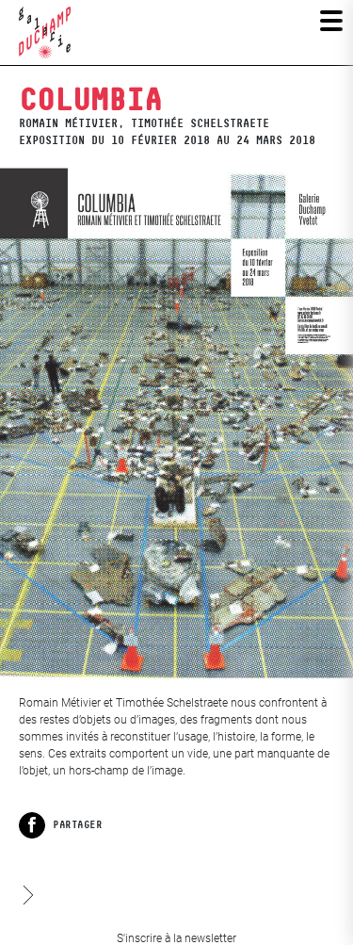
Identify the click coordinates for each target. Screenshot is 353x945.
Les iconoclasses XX (27, 877)
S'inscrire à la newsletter (176, 938)
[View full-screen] (176, 424)
